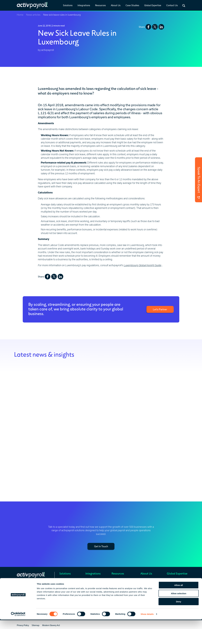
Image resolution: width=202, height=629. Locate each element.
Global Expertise (152, 5)
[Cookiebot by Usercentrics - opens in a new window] (18, 623)
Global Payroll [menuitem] (65, 580)
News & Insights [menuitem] (119, 580)
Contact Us (172, 5)
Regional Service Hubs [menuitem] (177, 580)
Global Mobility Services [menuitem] (70, 584)
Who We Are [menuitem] (146, 580)
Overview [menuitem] (89, 580)
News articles (33, 14)
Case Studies (132, 5)
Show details (147, 623)
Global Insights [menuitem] (118, 584)
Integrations (84, 5)
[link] (67, 5)
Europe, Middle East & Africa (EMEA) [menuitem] (177, 585)
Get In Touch (101, 546)
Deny (178, 611)
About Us (115, 5)
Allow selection (178, 603)
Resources (100, 5)
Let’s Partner (159, 309)
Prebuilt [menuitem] (88, 584)
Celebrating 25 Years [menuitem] (149, 584)
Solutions (68, 5)
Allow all (178, 594)
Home (20, 14)
